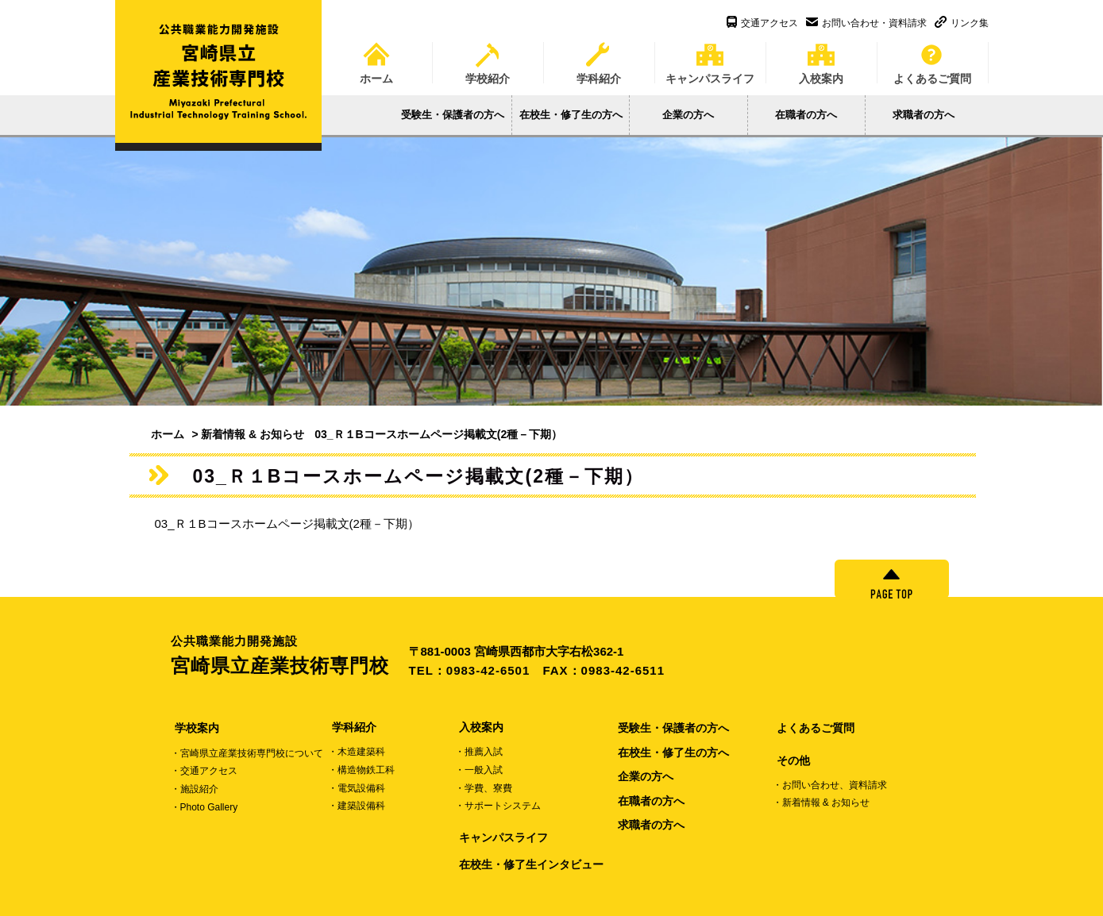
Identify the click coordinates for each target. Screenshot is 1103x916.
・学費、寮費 (483, 788)
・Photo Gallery (204, 807)
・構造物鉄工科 (361, 770)
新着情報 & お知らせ (252, 434)
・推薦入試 (479, 751)
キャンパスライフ (709, 58)
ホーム (376, 58)
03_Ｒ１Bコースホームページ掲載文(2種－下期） (287, 523)
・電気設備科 (356, 788)
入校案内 (821, 58)
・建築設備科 (356, 805)
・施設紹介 (194, 789)
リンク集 (962, 23)
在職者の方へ (806, 115)
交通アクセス (762, 23)
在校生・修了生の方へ (571, 115)
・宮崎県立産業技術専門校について (247, 753)
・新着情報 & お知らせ (821, 802)
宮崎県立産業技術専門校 (290, 655)
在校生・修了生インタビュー (531, 864)
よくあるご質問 (932, 58)
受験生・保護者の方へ (452, 115)
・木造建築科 (356, 751)
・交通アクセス (204, 770)
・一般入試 (479, 770)
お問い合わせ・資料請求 (866, 23)
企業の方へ (688, 115)
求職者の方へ (924, 115)
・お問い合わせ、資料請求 (830, 785)
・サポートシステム (498, 805)
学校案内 (197, 728)
